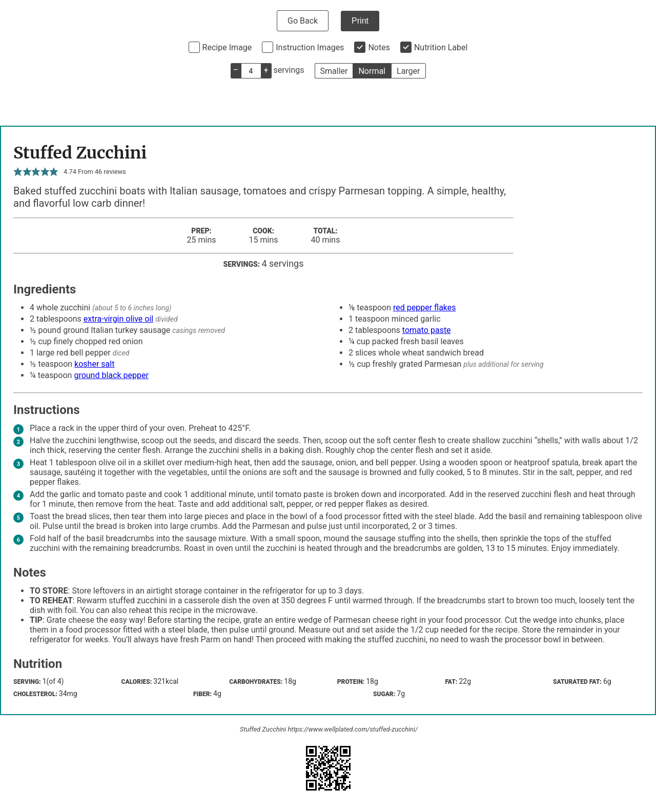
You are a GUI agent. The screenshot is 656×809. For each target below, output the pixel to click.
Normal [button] (371, 71)
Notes (379, 47)
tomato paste (426, 330)
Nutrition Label (441, 47)
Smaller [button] (334, 71)
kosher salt (94, 364)
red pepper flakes (424, 307)
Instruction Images (310, 47)
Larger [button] (408, 71)
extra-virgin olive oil (118, 319)
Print (360, 20)
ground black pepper (111, 375)
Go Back (303, 21)
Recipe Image (227, 47)
